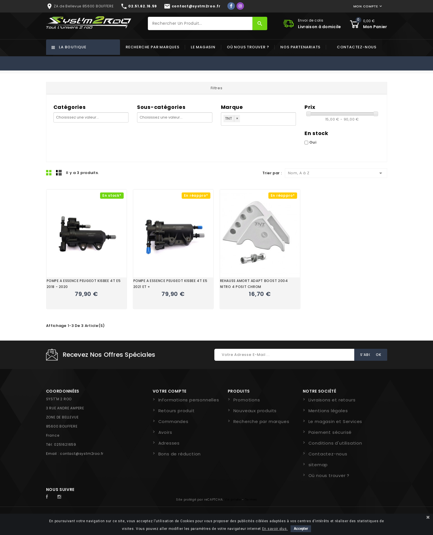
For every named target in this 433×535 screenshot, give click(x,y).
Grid (49, 172)
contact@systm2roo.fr (81, 453)
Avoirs (165, 432)
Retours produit (176, 411)
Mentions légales (328, 411)
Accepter (301, 529)
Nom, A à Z (336, 173)
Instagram (61, 497)
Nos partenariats (300, 47)
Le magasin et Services (335, 421)
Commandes (173, 421)
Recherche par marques (152, 47)
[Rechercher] (200, 23)
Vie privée (233, 499)
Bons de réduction (179, 454)
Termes (251, 499)
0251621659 (65, 444)
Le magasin (203, 47)
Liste (59, 172)
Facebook (50, 497)
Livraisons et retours (332, 400)
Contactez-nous (356, 47)
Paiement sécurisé (330, 432)
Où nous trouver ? (248, 47)
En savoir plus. (275, 529)
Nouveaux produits (255, 411)
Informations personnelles (188, 400)
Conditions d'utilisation (335, 443)
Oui (313, 142)
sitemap (318, 465)
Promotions (246, 400)
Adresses (169, 443)
